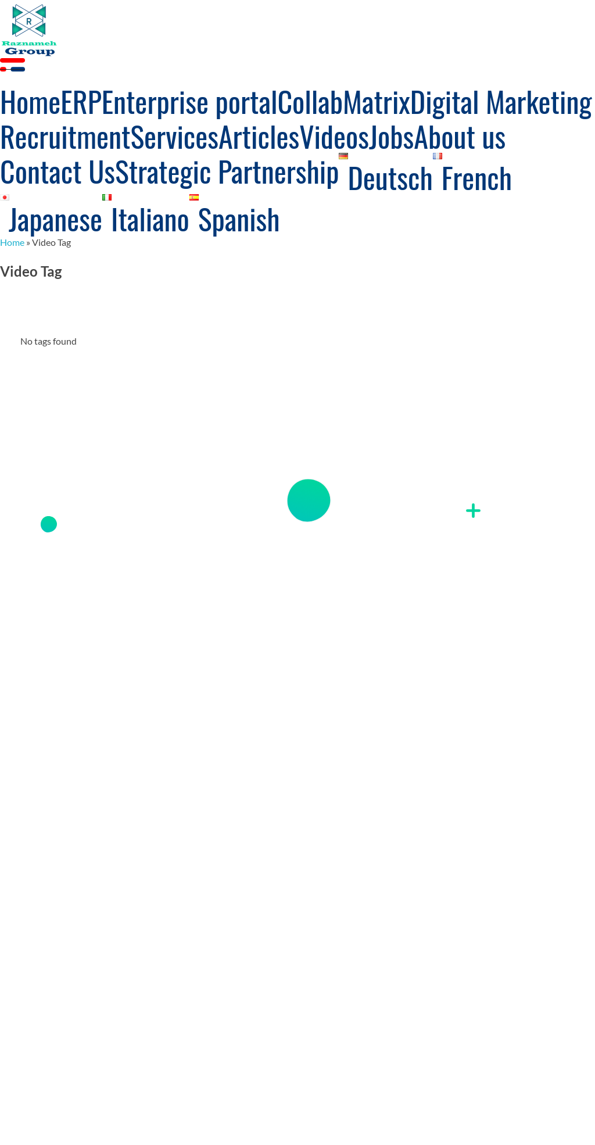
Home (12, 242)
